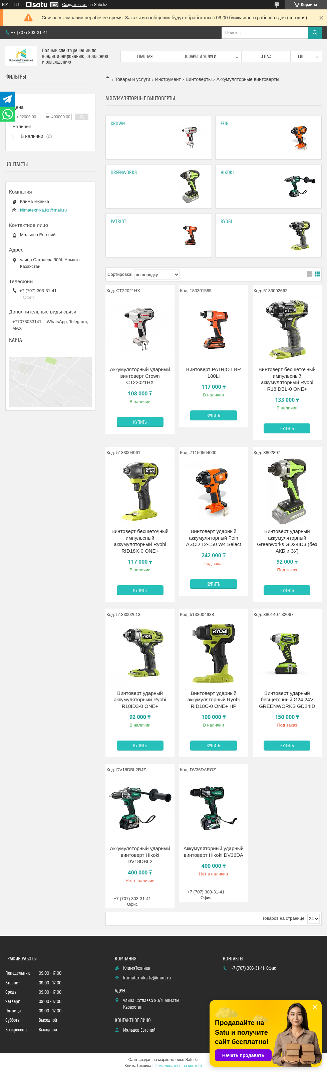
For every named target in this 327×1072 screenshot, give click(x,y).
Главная (145, 56)
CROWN (118, 124)
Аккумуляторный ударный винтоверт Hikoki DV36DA (214, 851)
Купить (140, 422)
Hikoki (227, 173)
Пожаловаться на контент (178, 1065)
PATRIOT (118, 222)
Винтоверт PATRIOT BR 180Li (213, 372)
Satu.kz (192, 1059)
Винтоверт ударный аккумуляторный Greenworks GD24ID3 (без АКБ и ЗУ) (287, 541)
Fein (225, 124)
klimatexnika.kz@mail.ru (43, 210)
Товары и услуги (201, 56)
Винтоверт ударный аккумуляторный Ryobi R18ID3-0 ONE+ (140, 699)
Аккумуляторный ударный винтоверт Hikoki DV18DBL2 (140, 854)
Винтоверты (199, 79)
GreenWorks (124, 173)
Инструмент (168, 79)
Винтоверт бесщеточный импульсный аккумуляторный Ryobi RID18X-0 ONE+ (140, 541)
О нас (266, 56)
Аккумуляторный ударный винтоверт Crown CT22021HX (140, 375)
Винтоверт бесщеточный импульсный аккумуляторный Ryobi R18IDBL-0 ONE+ (287, 379)
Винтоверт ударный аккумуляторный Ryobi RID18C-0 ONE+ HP (214, 699)
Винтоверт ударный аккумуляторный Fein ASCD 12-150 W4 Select (213, 537)
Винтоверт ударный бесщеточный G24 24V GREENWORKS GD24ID (287, 699)
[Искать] (315, 33)
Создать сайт (74, 4)
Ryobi (226, 222)
